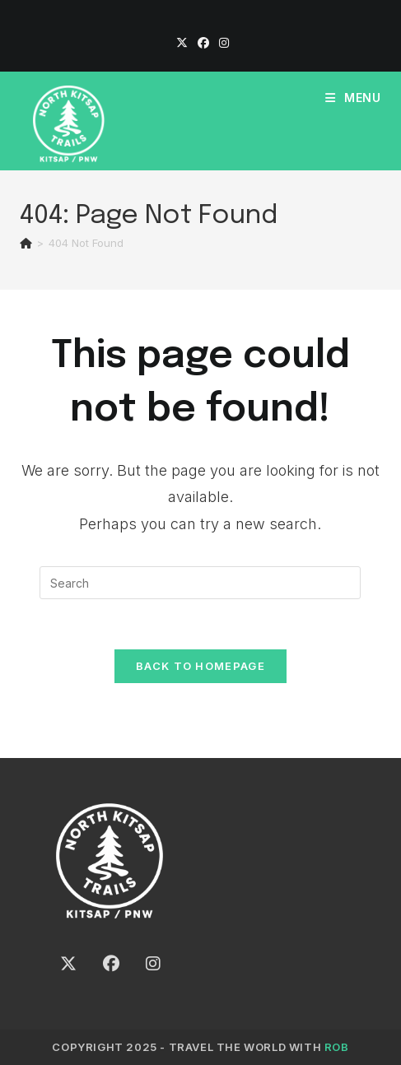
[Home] (26, 242)
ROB (336, 1046)
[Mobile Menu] (353, 98)
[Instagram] (221, 42)
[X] (182, 42)
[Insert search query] (200, 582)
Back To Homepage (200, 665)
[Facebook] (203, 42)
